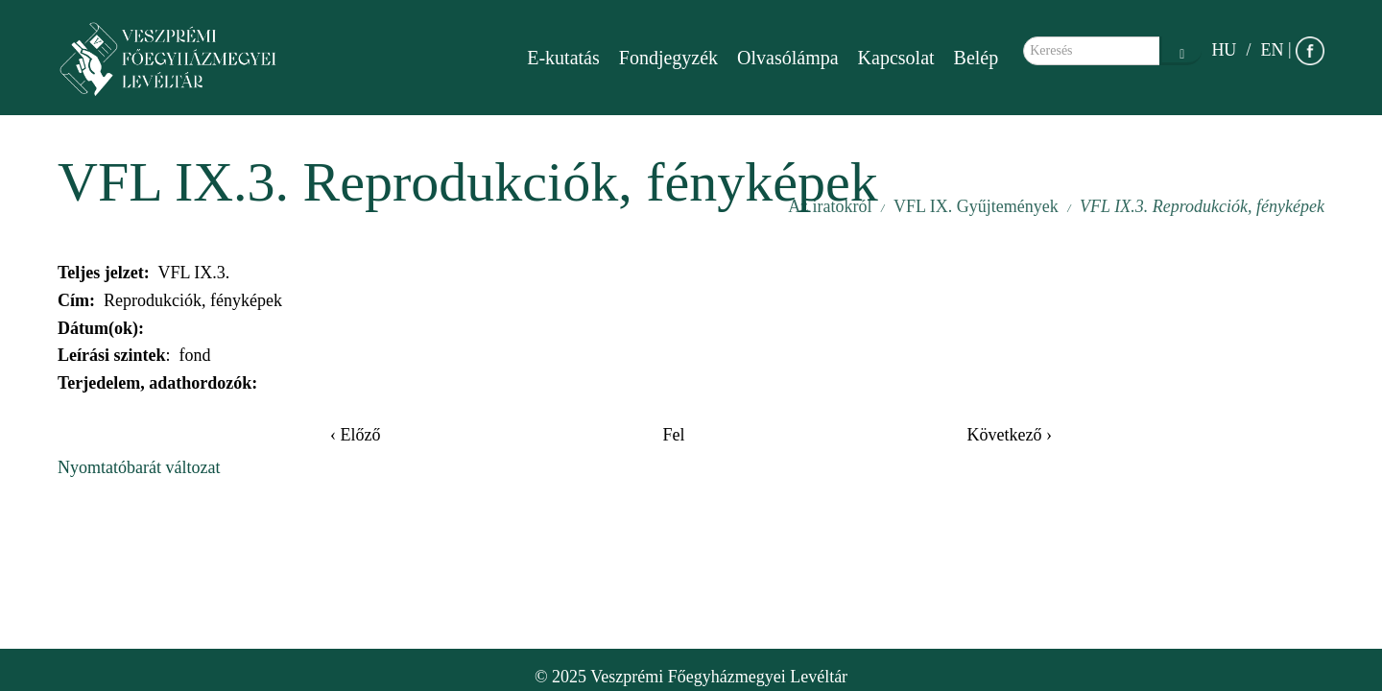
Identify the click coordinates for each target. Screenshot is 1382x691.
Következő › (1009, 434)
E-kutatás (563, 57)
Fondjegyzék (668, 57)
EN (1271, 50)
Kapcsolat (896, 57)
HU (1223, 50)
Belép (976, 57)
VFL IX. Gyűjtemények (976, 206)
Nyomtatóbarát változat (139, 467)
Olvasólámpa (788, 57)
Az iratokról (829, 206)
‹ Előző (355, 434)
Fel (673, 434)
